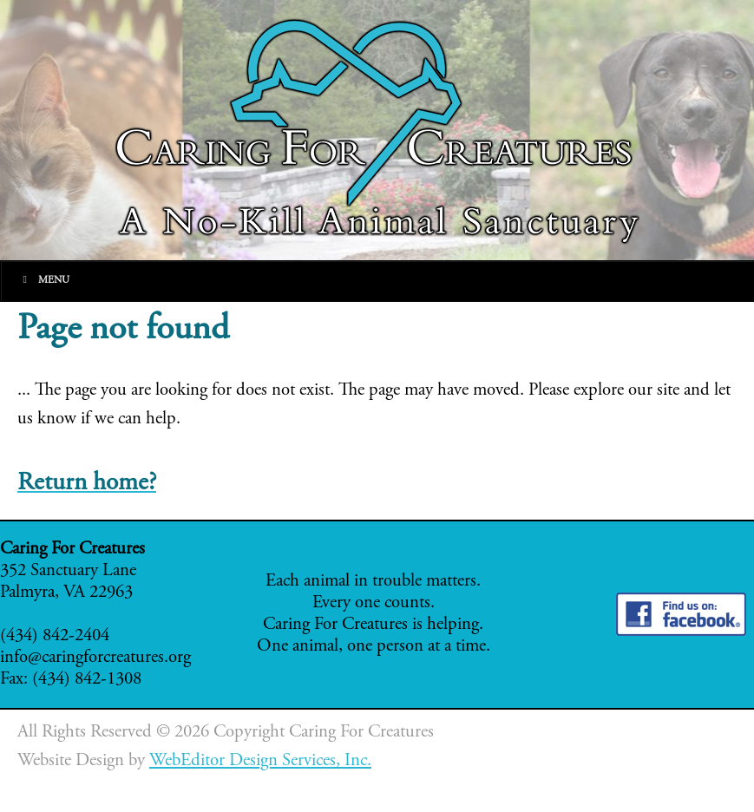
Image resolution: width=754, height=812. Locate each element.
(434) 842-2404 (54, 636)
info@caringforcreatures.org (95, 658)
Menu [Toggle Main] (43, 279)
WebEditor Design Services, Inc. (260, 761)
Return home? (86, 483)
